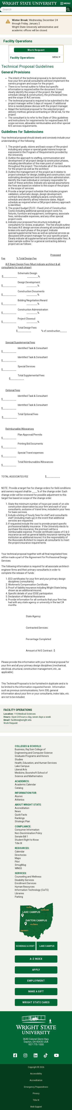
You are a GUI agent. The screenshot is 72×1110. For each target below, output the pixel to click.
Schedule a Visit (25, 946)
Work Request (36, 50)
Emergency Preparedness (36, 1087)
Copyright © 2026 (36, 1067)
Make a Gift (36, 991)
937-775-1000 (36, 1044)
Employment (36, 980)
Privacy (36, 1093)
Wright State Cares (36, 1002)
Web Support (36, 1107)
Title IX (36, 1100)
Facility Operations (17, 41)
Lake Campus (46, 946)
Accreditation (36, 1080)
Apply (36, 969)
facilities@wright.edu (21, 720)
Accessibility (36, 1073)
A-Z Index (36, 958)
